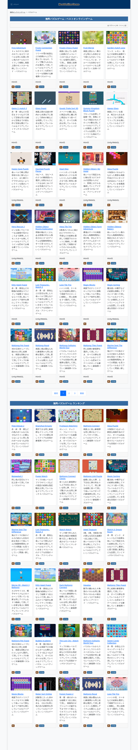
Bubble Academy (43, 640)
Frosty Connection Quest (44, 49)
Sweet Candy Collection (113, 641)
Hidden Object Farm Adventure (92, 227)
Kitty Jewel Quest (19, 285)
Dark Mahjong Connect (65, 586)
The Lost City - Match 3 (68, 641)
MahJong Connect (91, 426)
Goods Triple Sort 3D (68, 108)
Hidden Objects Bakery (114, 227)
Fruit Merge (88, 48)
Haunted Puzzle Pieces (43, 170)
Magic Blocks (89, 285)
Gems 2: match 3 (19, 108)
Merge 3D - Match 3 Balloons (21, 586)
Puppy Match (42, 476)
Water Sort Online (44, 694)
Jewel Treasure (90, 529)
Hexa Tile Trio (65, 226)
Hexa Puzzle (112, 169)
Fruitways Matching (68, 426)
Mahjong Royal (42, 345)
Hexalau (87, 585)
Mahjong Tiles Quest (92, 345)
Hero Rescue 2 (18, 226)
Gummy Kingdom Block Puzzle (91, 109)
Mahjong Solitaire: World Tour (67, 346)
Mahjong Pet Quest (20, 345)
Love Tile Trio (65, 285)
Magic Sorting (113, 285)
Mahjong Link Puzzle (92, 476)
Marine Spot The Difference (114, 346)
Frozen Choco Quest (68, 48)
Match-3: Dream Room (114, 530)
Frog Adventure (19, 48)
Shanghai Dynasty (44, 426)
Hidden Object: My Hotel (91, 170)
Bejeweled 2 (17, 476)
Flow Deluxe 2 (18, 426)
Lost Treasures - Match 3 (43, 286)
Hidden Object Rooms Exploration (44, 227)
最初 (56, 393)
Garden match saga (116, 48)
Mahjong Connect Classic (67, 477)
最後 (82, 393)
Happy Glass (112, 108)
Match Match (65, 529)
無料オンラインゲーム (17, 12)
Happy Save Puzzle (20, 169)
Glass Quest (41, 108)
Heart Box (64, 169)
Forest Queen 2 (66, 694)
